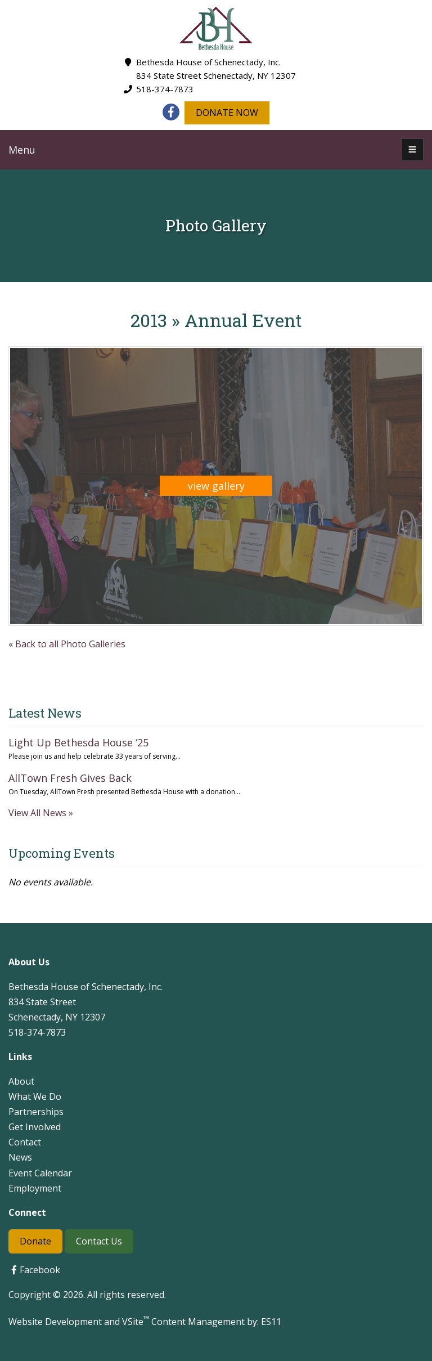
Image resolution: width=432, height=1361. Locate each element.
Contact (24, 1142)
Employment (34, 1188)
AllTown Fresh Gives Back (70, 778)
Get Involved (34, 1127)
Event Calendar (40, 1173)
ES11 (271, 1321)
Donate (35, 1241)
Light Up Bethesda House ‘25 (78, 742)
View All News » (40, 813)
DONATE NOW (227, 112)
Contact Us (99, 1241)
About (21, 1081)
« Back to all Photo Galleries (66, 644)
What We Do (34, 1096)
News (20, 1157)
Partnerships (36, 1111)
